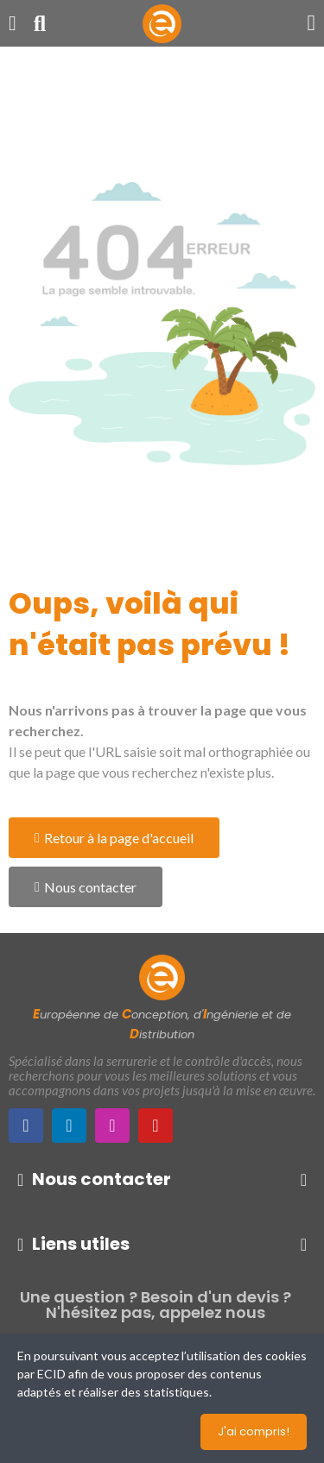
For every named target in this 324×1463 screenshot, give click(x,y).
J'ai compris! (253, 1431)
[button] (114, 837)
